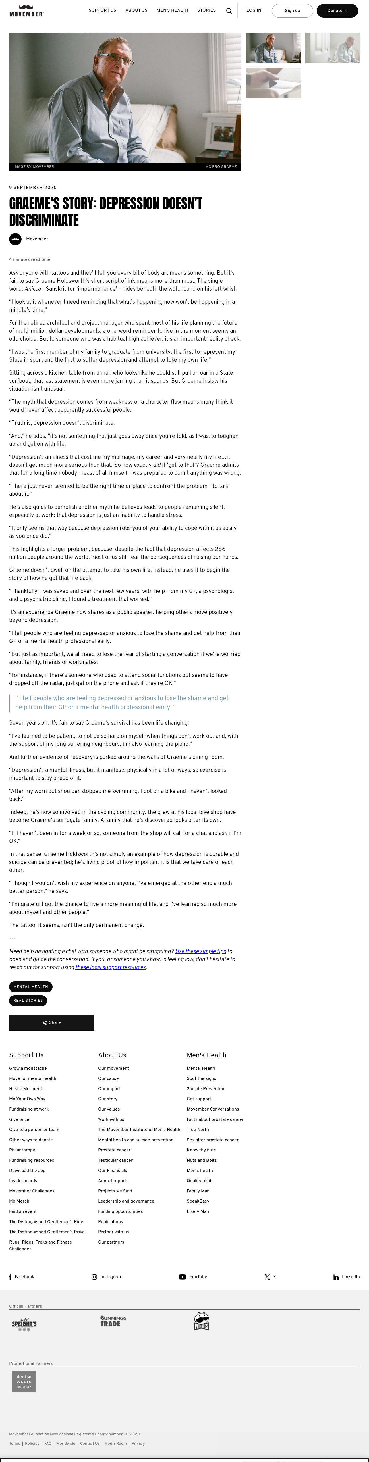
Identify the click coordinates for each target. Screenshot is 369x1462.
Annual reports (113, 1181)
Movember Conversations (213, 1109)
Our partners (111, 1242)
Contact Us (90, 1444)
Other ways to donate (31, 1140)
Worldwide (65, 1444)
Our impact (109, 1089)
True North (198, 1130)
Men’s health (200, 1171)
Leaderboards (23, 1181)
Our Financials (112, 1171)
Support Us (102, 10)
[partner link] (51, 1335)
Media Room (116, 1444)
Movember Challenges (32, 1191)
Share (52, 1023)
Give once (19, 1119)
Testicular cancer (115, 1160)
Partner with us (113, 1232)
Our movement (113, 1068)
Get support (199, 1099)
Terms (14, 1444)
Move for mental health (32, 1078)
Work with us (111, 1119)
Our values (109, 1109)
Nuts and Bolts (202, 1160)
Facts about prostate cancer (215, 1119)
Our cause (108, 1078)
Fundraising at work (29, 1109)
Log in (253, 10)
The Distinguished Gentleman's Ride (46, 1222)
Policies (32, 1444)
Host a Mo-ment (25, 1089)
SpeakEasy (198, 1201)
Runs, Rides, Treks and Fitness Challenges (40, 1245)
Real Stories (28, 1001)
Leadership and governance (126, 1201)
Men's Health (172, 10)
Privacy (138, 1444)
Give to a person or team (34, 1130)
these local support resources (110, 967)
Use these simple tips (200, 952)
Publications (110, 1222)
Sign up (292, 11)
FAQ (47, 1444)
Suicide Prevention (206, 1089)
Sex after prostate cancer (213, 1140)
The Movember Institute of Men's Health (139, 1130)
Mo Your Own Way (27, 1099)
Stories (206, 10)
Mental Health (30, 987)
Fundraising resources (31, 1160)
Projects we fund (115, 1191)
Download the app (27, 1171)
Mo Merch (19, 1201)
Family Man (198, 1191)
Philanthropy (22, 1150)
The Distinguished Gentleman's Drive (47, 1232)
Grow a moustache (28, 1068)
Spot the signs (201, 1078)
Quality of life (200, 1181)
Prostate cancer (114, 1150)
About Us (136, 10)
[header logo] (27, 10)
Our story (107, 1099)
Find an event (23, 1211)
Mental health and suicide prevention (135, 1140)
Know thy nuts (201, 1150)
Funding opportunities (120, 1211)
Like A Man (198, 1211)
